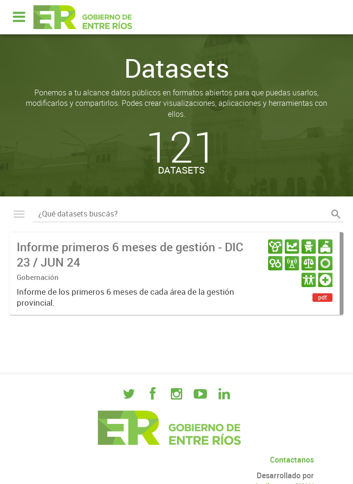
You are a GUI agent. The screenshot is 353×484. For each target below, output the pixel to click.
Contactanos (292, 459)
